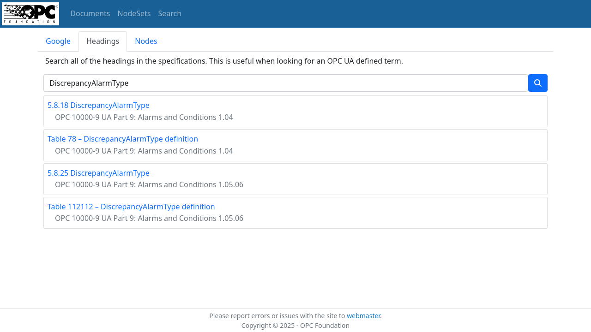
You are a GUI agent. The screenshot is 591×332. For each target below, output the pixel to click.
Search (170, 13)
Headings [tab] (102, 41)
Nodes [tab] (146, 41)
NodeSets (134, 13)
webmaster (363, 315)
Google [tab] (58, 41)
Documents (90, 13)
